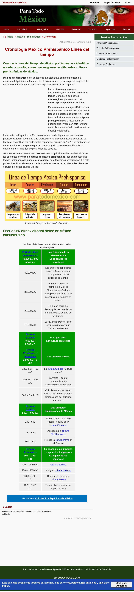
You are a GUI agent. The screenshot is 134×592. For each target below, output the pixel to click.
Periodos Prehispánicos (108, 43)
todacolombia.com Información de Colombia (90, 569)
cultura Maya (62, 440)
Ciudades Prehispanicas (108, 59)
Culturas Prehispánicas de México (54, 498)
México (32, 19)
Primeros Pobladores (106, 64)
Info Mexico (23, 29)
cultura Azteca (58, 479)
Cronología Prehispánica (108, 48)
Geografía (42, 29)
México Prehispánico (114, 37)
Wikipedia (6, 514)
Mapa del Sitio (112, 2)
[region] (24, 108)
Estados (76, 29)
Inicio (6, 29)
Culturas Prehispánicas (107, 54)
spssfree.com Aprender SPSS (54, 569)
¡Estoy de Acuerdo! (121, 584)
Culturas (92, 29)
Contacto (94, 2)
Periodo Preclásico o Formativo (30, 353)
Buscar (126, 29)
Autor (128, 2)
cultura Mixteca (63, 470)
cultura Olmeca (55, 369)
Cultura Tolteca (58, 464)
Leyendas (110, 29)
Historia (60, 29)
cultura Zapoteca (58, 425)
